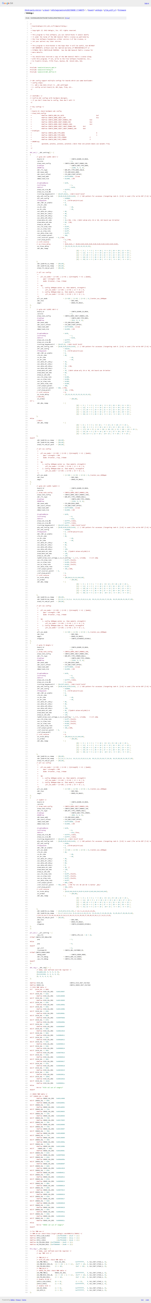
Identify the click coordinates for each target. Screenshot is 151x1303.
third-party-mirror (33, 10)
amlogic (98, 10)
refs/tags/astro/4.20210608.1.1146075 (67, 10)
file (67, 18)
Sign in (147, 3)
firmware (122, 10)
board (91, 10)
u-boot (46, 10)
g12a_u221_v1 (110, 10)
